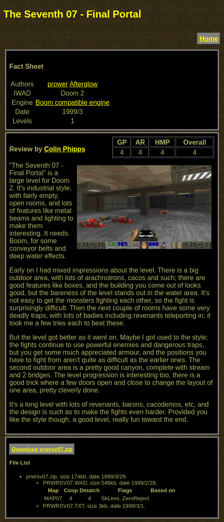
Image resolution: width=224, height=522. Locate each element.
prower (57, 84)
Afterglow (83, 84)
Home (209, 38)
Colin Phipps (64, 149)
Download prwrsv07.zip (42, 449)
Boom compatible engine (72, 102)
